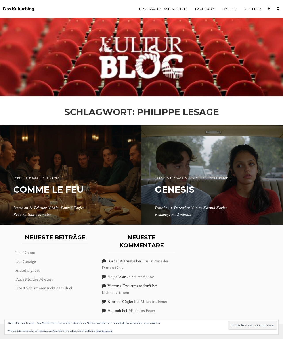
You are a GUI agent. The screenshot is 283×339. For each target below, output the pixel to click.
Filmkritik (51, 178)
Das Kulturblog (18, 9)
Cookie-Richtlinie (103, 331)
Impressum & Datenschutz (163, 8)
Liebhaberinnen (115, 292)
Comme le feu (48, 189)
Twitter (229, 8)
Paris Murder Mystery (34, 279)
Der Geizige (25, 261)
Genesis (174, 189)
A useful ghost (27, 270)
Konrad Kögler (72, 208)
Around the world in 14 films (180, 178)
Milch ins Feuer (153, 301)
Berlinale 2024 (26, 178)
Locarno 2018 (218, 178)
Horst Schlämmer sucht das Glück (44, 288)
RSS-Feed (252, 8)
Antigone (146, 277)
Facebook (205, 8)
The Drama (25, 253)
